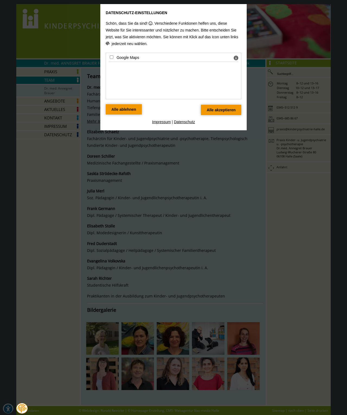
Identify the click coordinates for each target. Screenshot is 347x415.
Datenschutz (184, 122)
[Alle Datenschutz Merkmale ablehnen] (124, 109)
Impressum (161, 122)
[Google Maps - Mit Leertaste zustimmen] (111, 57)
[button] (22, 408)
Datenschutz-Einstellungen (136, 13)
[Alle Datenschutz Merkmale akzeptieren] (221, 110)
